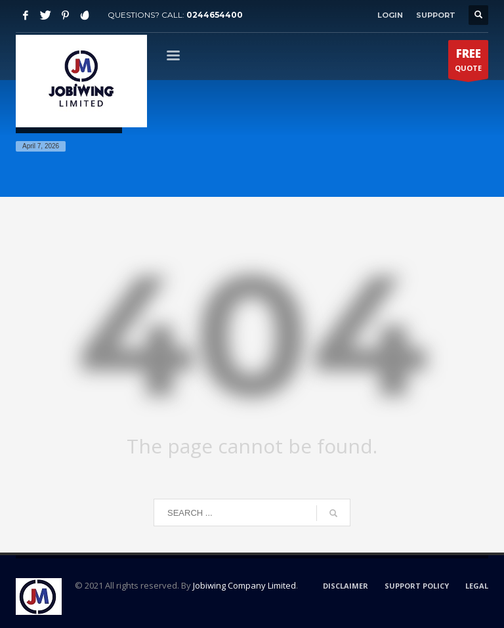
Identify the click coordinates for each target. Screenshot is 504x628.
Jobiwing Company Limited (244, 585)
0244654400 (214, 15)
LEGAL (476, 586)
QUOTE (468, 62)
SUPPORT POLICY (417, 586)
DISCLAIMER (345, 586)
